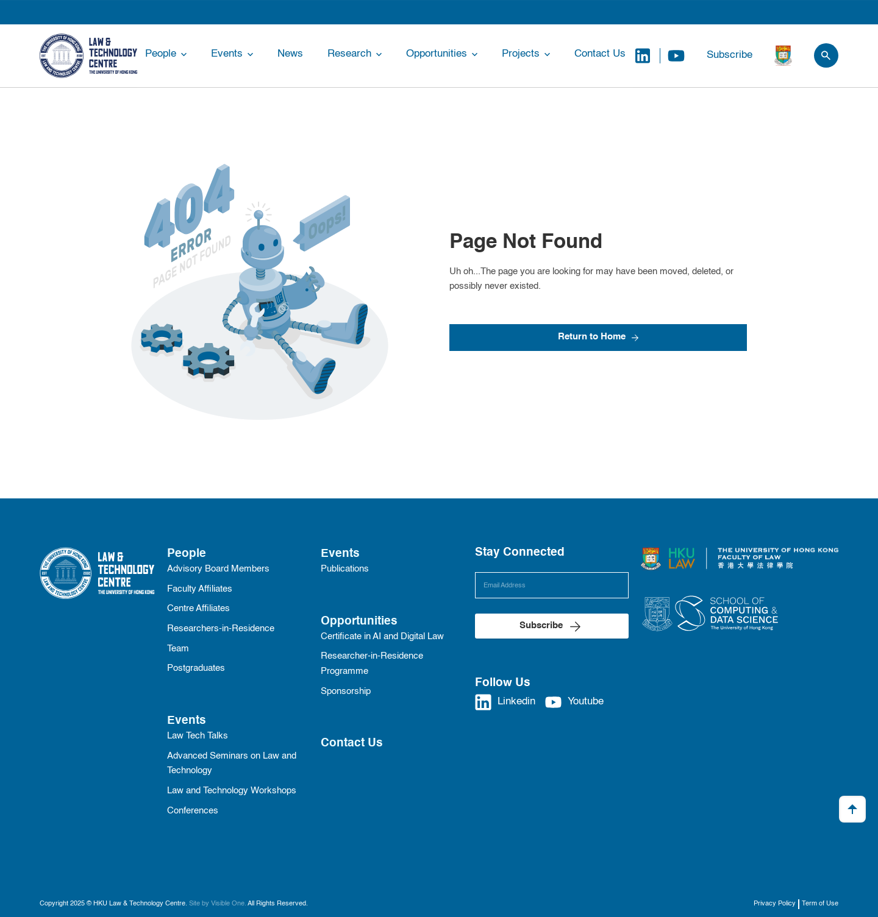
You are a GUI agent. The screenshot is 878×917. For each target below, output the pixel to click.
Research (349, 54)
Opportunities (436, 54)
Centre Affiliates (198, 608)
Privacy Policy (775, 903)
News (290, 54)
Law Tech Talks (197, 736)
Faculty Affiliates (199, 589)
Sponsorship (346, 691)
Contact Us (600, 54)
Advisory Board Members (218, 569)
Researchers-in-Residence (220, 629)
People (160, 54)
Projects (521, 54)
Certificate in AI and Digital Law (382, 636)
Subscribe (729, 55)
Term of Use (820, 903)
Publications (345, 569)
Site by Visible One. (217, 903)
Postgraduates (196, 668)
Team (178, 649)
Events (227, 54)
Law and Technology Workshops (231, 791)
